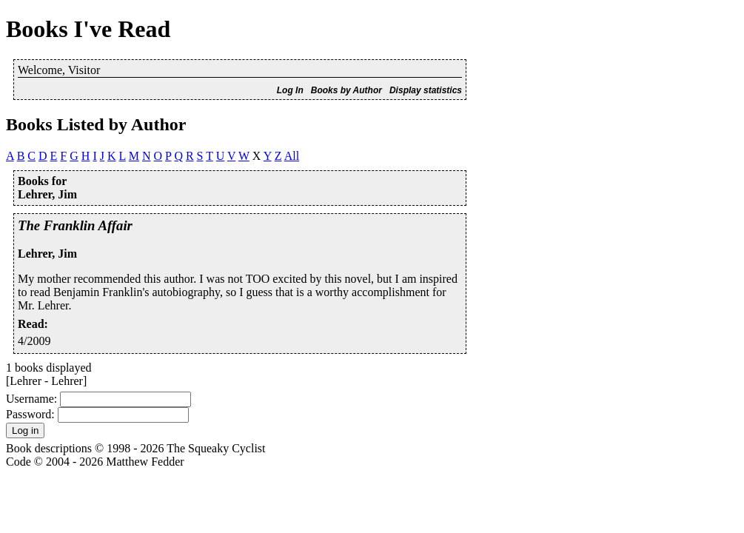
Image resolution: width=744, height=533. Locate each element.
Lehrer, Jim (47, 253)
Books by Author (346, 90)
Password (28, 414)
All (291, 156)
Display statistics (425, 90)
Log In (290, 90)
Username (30, 398)
